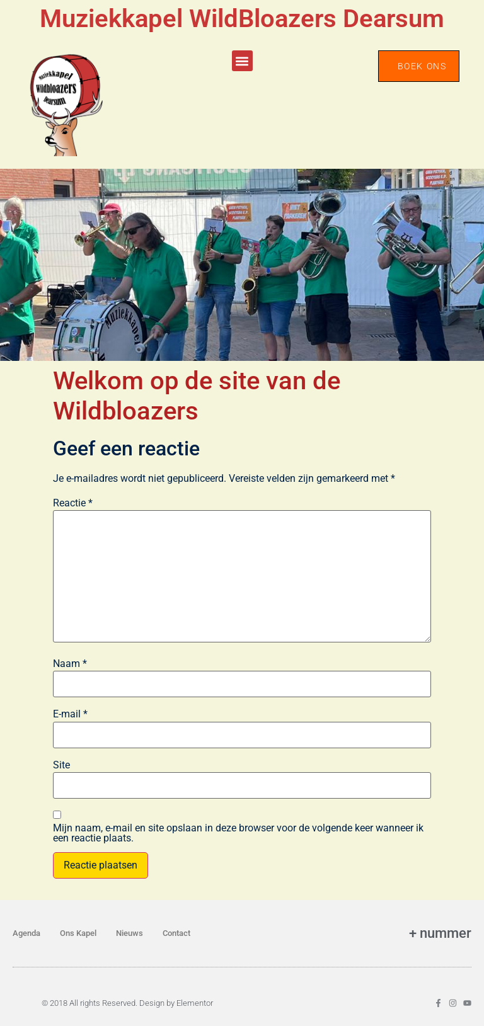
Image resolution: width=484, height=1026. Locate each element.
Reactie (73, 503)
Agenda (26, 933)
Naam (70, 664)
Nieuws (129, 933)
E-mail (70, 714)
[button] (242, 60)
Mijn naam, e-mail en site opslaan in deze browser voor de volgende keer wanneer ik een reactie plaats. (238, 833)
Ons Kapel (78, 933)
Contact (176, 933)
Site (61, 765)
